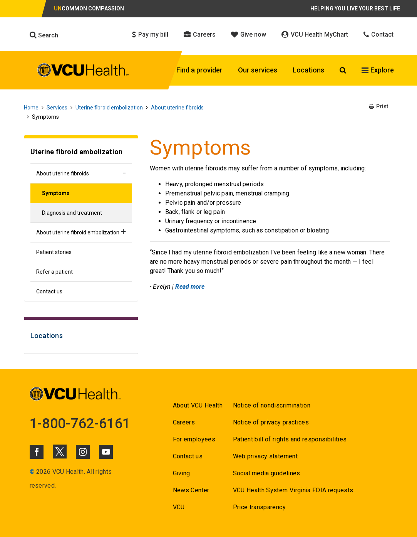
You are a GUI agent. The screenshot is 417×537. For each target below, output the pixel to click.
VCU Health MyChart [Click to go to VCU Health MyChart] (314, 34)
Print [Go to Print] (378, 106)
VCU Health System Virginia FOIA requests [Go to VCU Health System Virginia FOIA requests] (293, 490)
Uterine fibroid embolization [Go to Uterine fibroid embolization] (109, 107)
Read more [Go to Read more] (189, 286)
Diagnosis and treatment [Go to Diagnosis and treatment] (72, 213)
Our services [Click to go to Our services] (257, 70)
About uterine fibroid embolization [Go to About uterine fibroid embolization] (77, 232)
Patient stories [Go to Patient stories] (54, 252)
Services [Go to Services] (57, 107)
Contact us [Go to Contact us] (49, 291)
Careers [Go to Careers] (184, 422)
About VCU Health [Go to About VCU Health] (198, 405)
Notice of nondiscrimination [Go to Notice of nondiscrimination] (271, 405)
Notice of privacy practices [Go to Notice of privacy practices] (271, 422)
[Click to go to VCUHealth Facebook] (37, 452)
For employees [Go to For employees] (194, 439)
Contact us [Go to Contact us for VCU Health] (188, 456)
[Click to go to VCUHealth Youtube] (106, 452)
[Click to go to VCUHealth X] (60, 451)
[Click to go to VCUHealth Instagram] (83, 452)
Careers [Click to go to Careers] (200, 34)
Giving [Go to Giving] (181, 473)
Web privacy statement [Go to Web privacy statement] (265, 456)
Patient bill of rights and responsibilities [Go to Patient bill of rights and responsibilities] (290, 439)
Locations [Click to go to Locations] (308, 70)
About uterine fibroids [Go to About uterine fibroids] (177, 107)
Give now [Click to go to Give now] (248, 34)
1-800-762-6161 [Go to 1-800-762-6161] (80, 424)
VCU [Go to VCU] (179, 507)
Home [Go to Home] (31, 107)
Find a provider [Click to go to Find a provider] (199, 70)
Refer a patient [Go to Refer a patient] (54, 272)
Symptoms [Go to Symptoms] (56, 193)
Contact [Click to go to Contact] (378, 34)
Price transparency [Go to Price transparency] (259, 507)
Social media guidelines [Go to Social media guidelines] (266, 473)
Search (44, 35)
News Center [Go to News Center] (191, 490)
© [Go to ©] (32, 471)
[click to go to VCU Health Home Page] (83, 71)
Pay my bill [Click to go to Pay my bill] (150, 34)
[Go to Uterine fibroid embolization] (81, 153)
